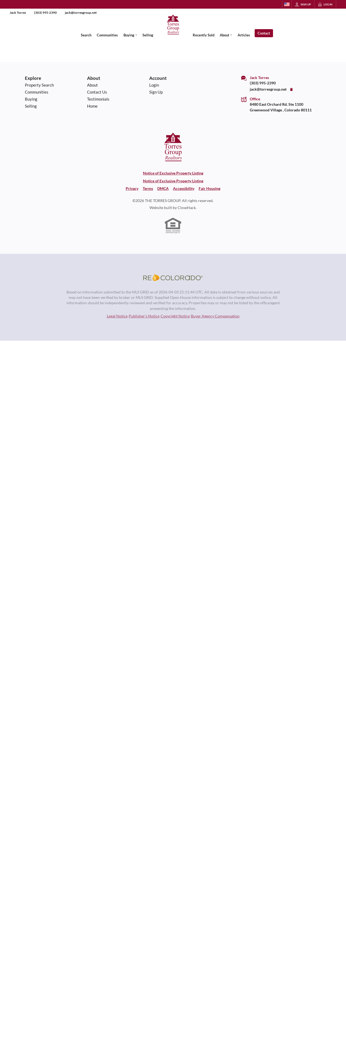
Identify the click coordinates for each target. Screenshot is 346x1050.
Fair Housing (209, 188)
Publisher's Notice (144, 316)
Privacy (132, 188)
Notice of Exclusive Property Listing (173, 173)
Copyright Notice (175, 316)
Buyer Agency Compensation (215, 316)
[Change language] (287, 4)
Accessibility (183, 188)
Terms (148, 188)
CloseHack (187, 208)
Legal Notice (117, 316)
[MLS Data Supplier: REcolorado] (173, 277)
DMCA (163, 188)
